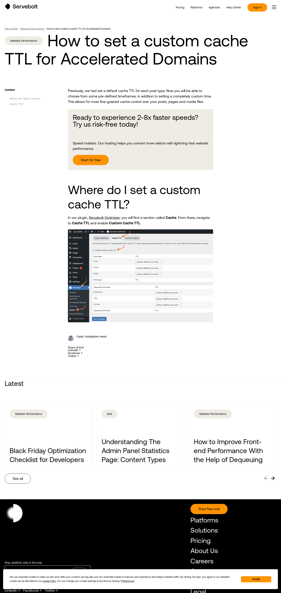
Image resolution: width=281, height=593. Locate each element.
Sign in (257, 7)
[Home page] (21, 8)
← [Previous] (266, 478)
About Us (204, 550)
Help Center (233, 7)
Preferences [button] (127, 581)
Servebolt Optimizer (104, 218)
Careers (201, 561)
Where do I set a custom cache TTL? (24, 101)
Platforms (196, 7)
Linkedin (11, 590)
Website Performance (32, 28)
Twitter (72, 356)
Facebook (74, 353)
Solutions (204, 530)
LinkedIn (73, 350)
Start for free (91, 160)
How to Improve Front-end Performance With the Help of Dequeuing (228, 450)
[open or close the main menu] (274, 7)
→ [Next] (273, 478)
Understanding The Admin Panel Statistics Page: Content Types (135, 450)
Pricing (180, 7)
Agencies (214, 7)
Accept (256, 579)
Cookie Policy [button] (49, 581)
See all (18, 478)
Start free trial (209, 509)
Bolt (109, 413)
